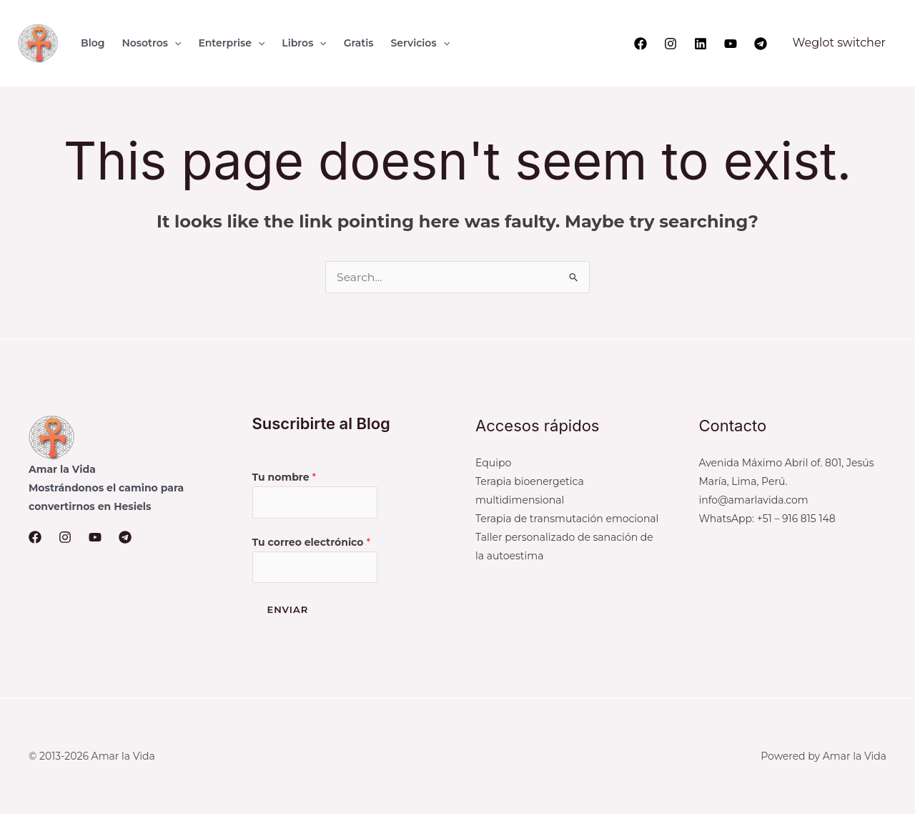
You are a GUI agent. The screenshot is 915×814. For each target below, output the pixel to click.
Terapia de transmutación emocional (566, 518)
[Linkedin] (700, 43)
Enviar (288, 610)
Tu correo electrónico (311, 542)
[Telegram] (760, 43)
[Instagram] (670, 43)
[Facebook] (640, 43)
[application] (174, 43)
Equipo (493, 462)
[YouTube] (730, 43)
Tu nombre (284, 477)
